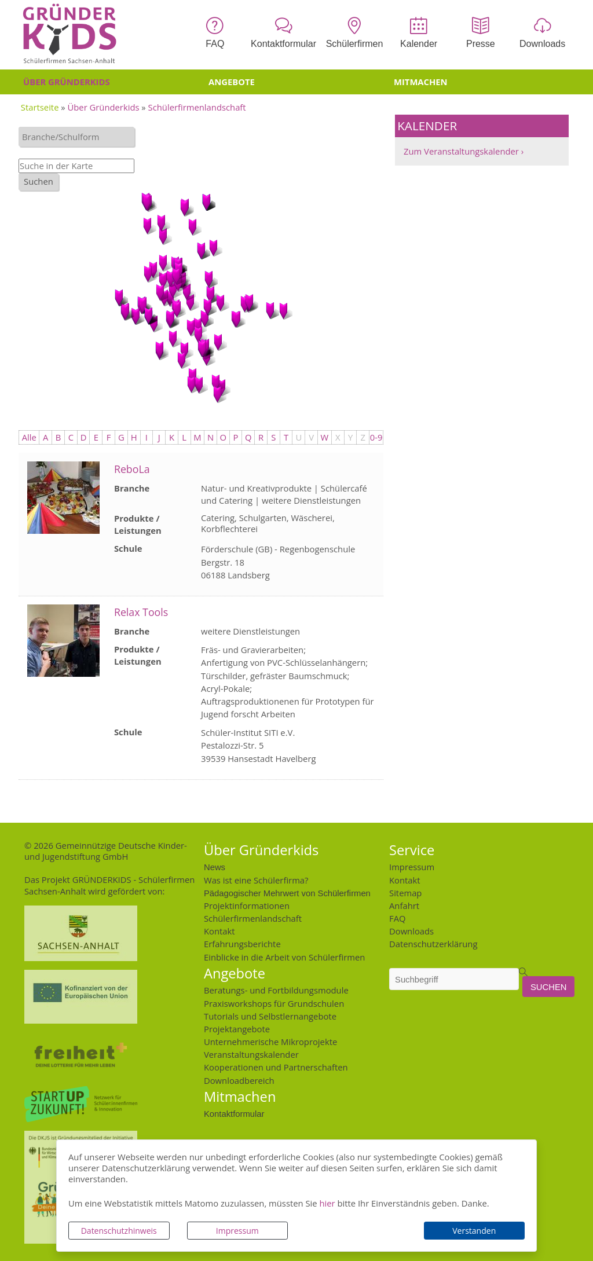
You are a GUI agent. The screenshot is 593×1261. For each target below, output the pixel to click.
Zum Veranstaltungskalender (461, 151)
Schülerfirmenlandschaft (197, 107)
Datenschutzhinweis (119, 1230)
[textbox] (79, 136)
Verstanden (474, 1230)
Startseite (40, 107)
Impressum (237, 1230)
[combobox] (76, 136)
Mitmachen (421, 81)
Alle (29, 437)
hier (327, 1203)
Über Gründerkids (66, 81)
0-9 (376, 437)
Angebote (231, 81)
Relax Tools (141, 612)
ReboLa (132, 469)
